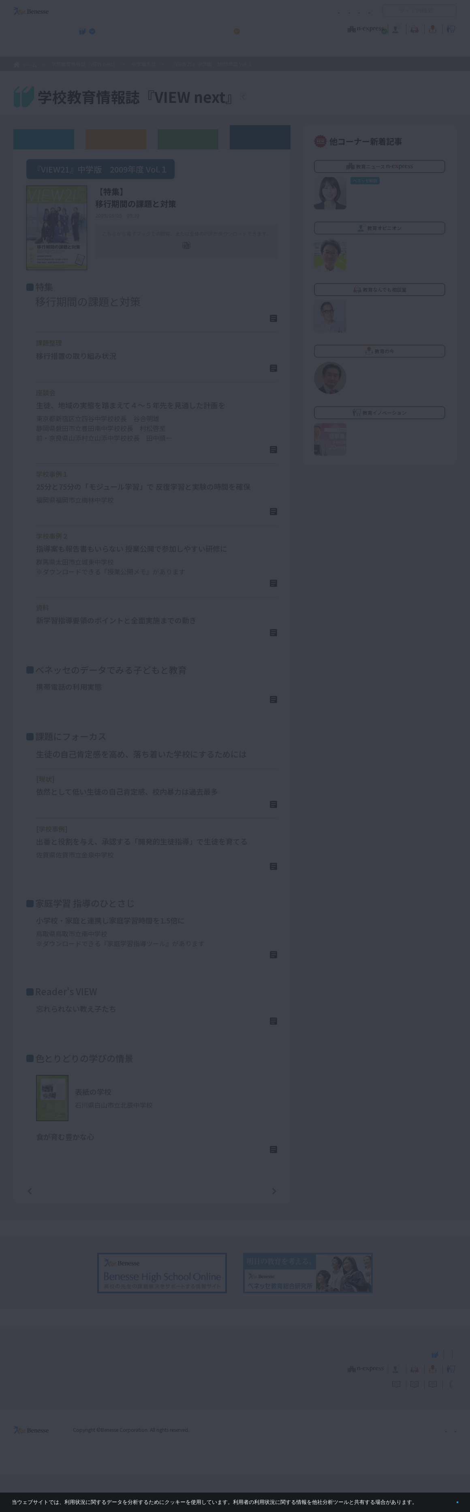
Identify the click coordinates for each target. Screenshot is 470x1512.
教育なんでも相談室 (321, 28)
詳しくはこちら (246, 321)
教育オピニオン (258, 28)
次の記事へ (253, 1228)
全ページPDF (192, 257)
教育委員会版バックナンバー (188, 138)
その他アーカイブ (260, 136)
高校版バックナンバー (116, 138)
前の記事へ (50, 1228)
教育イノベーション (431, 28)
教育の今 (376, 28)
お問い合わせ (355, 11)
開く (388, 10)
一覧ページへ (151, 1227)
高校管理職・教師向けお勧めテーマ (230, 49)
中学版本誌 (144, 63)
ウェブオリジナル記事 (43, 138)
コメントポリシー (222, 11)
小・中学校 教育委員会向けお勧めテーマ (378, 49)
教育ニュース (184, 28)
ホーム (29, 64)
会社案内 (447, 1467)
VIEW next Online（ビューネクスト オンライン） (45, 1390)
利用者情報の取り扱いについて (291, 11)
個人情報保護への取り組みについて (387, 1467)
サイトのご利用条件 (166, 11)
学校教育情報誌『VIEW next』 (88, 49)
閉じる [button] (444, 1499)
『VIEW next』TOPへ (291, 98)
